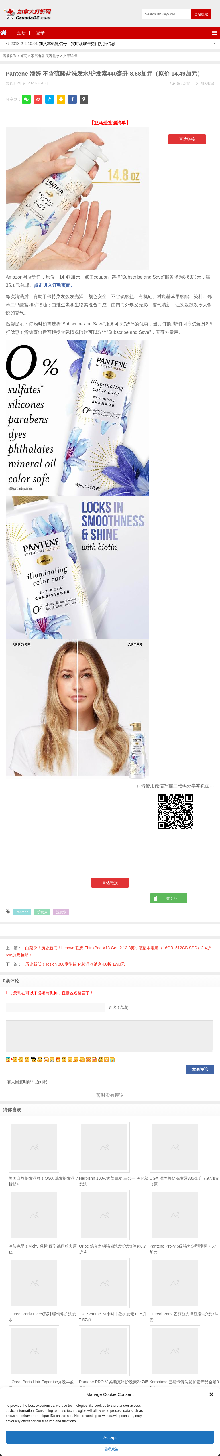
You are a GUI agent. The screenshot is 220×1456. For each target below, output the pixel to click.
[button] (211, 1394)
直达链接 (187, 139)
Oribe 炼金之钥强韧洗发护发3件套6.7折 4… (112, 1249)
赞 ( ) (171, 898)
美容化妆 (52, 56)
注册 (21, 32)
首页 (23, 56)
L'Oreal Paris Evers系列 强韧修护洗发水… (42, 1317)
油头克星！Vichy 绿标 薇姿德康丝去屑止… (43, 1249)
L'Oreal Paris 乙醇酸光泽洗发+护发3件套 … (184, 1317)
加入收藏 (204, 84)
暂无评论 (180, 84)
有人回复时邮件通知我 (27, 1082)
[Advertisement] (54, 822)
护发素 (42, 912)
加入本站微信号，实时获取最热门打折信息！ (79, 43)
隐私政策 (111, 1449)
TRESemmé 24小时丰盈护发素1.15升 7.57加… (112, 1317)
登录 (40, 32)
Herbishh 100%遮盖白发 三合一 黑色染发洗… (114, 1181)
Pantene (21, 912)
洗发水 (61, 912)
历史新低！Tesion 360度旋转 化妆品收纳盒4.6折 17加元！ (77, 964)
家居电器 (38, 56)
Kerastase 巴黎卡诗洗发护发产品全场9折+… (184, 1385)
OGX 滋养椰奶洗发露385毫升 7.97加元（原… (184, 1181)
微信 (26, 103)
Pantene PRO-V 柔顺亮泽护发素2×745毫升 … (113, 1385)
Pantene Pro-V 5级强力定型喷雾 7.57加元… (183, 1249)
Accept (110, 1437)
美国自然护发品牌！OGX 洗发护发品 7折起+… (43, 1181)
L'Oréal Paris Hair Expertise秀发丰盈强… (41, 1385)
